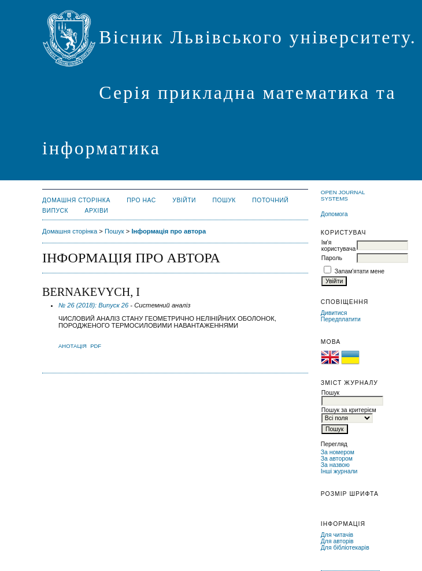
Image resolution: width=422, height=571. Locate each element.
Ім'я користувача (338, 245)
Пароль (331, 258)
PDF (95, 346)
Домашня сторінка (76, 200)
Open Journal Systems (343, 195)
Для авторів (337, 541)
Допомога (334, 214)
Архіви (97, 210)
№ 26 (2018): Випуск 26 (93, 305)
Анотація (72, 346)
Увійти (184, 200)
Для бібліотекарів (345, 547)
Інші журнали (339, 471)
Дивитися (334, 313)
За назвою (335, 465)
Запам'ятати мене (359, 271)
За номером (337, 452)
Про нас (141, 200)
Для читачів (337, 535)
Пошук (224, 200)
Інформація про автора (168, 231)
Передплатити (341, 319)
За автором (337, 458)
